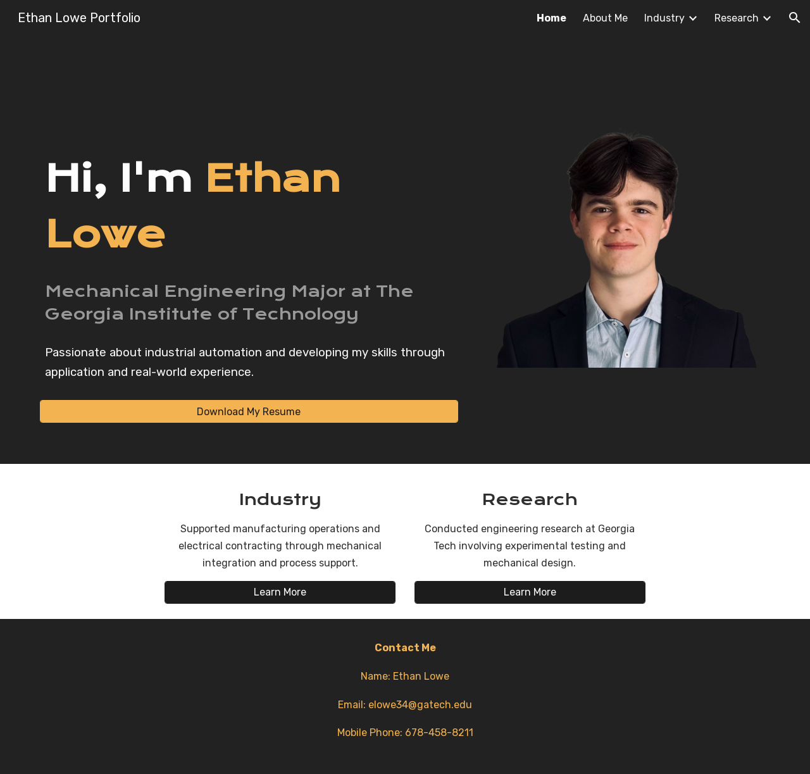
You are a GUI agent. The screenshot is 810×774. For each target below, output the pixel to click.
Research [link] (736, 18)
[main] (249, 206)
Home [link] (551, 18)
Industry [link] (664, 18)
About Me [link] (605, 18)
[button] (795, 18)
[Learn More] (280, 592)
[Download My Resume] (249, 412)
